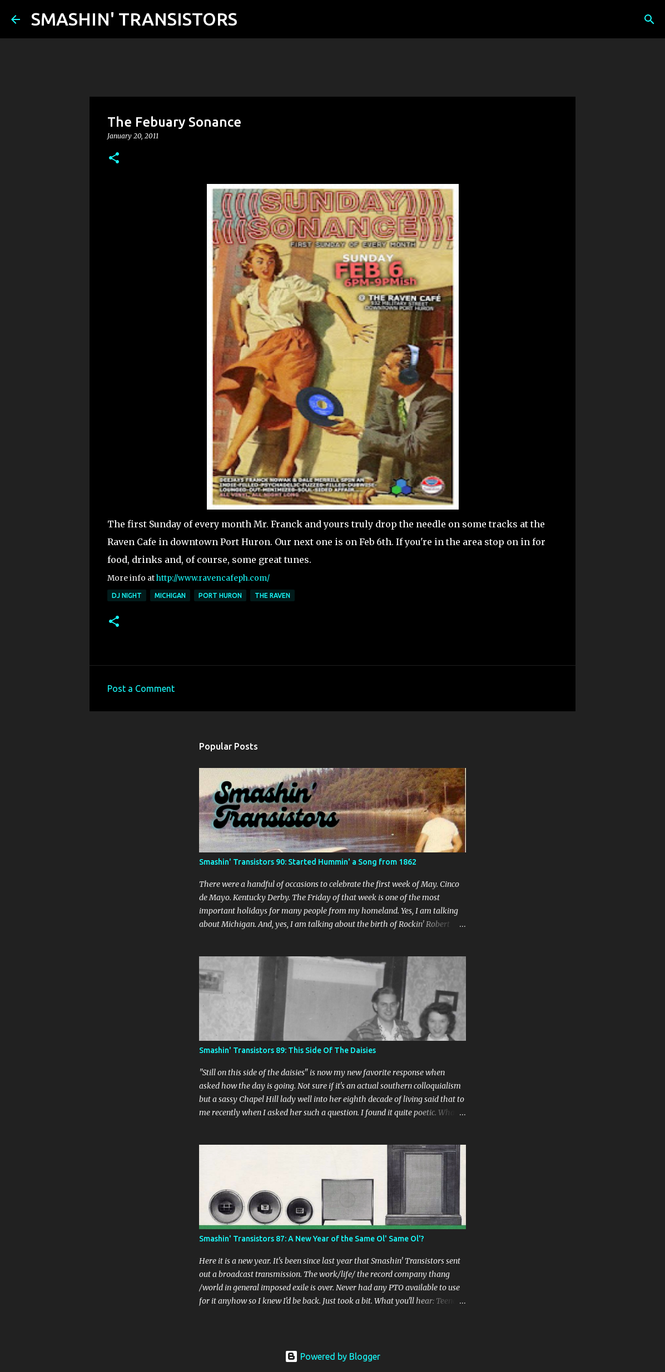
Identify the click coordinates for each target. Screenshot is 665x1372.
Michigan (170, 595)
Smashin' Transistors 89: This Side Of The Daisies (287, 1050)
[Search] (253, 19)
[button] (114, 158)
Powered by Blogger (332, 1356)
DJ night (127, 595)
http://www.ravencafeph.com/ (213, 578)
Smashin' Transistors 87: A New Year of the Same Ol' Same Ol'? (311, 1238)
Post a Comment (141, 688)
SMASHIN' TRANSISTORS (134, 19)
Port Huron (220, 595)
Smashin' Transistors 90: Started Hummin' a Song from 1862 (307, 861)
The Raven (272, 595)
